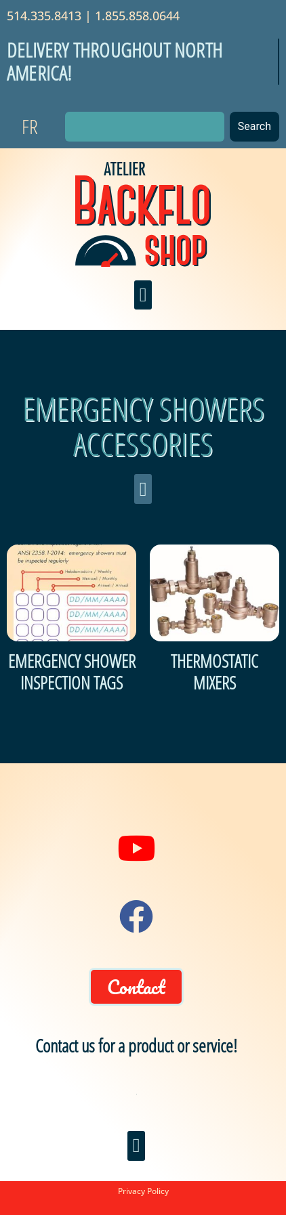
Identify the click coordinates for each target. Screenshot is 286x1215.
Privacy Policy (143, 1191)
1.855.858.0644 (137, 15)
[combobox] (144, 127)
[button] (142, 295)
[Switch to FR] (30, 126)
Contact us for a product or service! (136, 1045)
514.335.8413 (44, 15)
